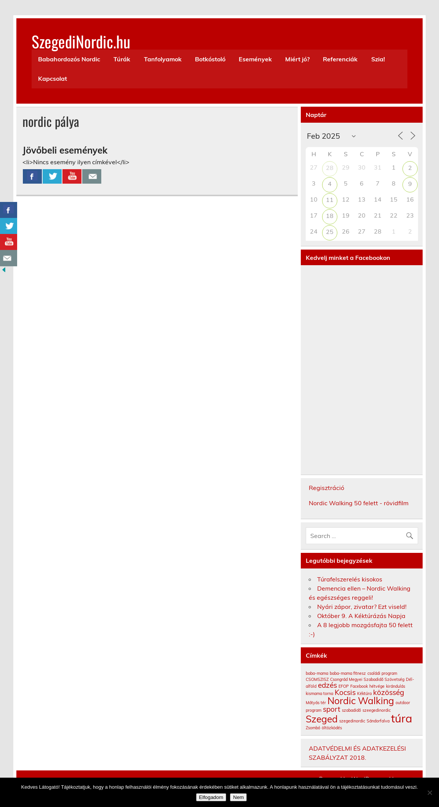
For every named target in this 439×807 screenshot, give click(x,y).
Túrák (121, 59)
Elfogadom (211, 797)
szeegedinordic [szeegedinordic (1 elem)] (376, 710)
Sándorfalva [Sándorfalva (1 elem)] (378, 721)
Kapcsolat (52, 78)
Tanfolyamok (163, 59)
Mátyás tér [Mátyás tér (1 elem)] (316, 702)
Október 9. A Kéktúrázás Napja (361, 616)
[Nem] (429, 792)
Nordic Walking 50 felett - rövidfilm (359, 503)
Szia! (378, 59)
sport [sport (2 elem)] (331, 709)
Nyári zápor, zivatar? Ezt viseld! (362, 606)
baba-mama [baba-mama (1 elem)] (317, 673)
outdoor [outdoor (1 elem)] (403, 702)
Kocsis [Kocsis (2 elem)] (345, 692)
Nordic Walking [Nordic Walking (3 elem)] (360, 700)
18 (330, 215)
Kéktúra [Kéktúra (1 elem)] (364, 693)
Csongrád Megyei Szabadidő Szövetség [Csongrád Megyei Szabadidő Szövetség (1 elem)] (367, 679)
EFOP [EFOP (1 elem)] (343, 686)
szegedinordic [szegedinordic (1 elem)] (352, 721)
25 (330, 231)
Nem (238, 797)
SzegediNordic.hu (81, 41)
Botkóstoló (210, 59)
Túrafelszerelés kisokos (349, 579)
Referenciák (340, 59)
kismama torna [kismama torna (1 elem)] (319, 693)
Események (255, 59)
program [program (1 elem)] (313, 710)
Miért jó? (297, 59)
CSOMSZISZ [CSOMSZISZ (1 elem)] (317, 679)
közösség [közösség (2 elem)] (388, 692)
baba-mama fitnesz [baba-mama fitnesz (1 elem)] (348, 673)
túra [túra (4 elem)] (401, 718)
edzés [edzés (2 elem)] (327, 685)
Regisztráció (326, 488)
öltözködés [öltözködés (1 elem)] (332, 727)
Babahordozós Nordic (69, 59)
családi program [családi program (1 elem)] (382, 673)
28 (330, 167)
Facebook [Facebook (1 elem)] (359, 686)
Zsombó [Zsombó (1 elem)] (313, 727)
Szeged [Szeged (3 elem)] (322, 719)
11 (330, 199)
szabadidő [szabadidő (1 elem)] (351, 710)
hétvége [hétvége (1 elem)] (377, 686)
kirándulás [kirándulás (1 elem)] (395, 686)
